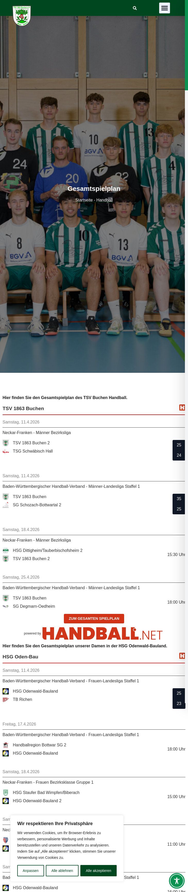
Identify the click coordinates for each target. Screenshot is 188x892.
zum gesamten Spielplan (94, 618)
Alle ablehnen (62, 871)
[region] (67, 848)
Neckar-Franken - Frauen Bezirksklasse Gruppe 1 (48, 782)
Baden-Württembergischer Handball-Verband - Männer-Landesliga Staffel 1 (71, 486)
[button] (164, 8)
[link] (135, 8)
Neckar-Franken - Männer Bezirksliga (37, 432)
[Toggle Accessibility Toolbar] (176, 880)
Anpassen (31, 871)
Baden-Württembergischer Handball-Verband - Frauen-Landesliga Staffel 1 (71, 681)
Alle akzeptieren (99, 871)
